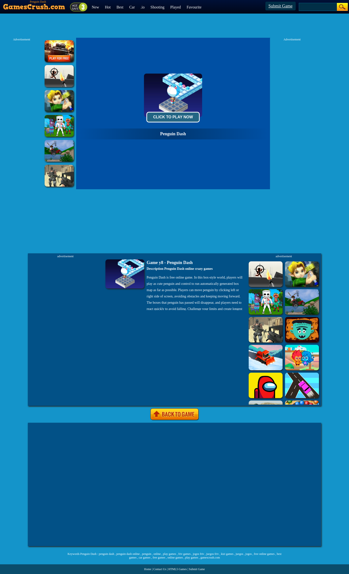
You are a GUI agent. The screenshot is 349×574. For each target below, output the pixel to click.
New (95, 7)
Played (175, 7)
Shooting (158, 7)
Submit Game (281, 6)
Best (120, 7)
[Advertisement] (174, 484)
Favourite (194, 7)
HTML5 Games (177, 569)
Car (132, 7)
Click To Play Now (173, 117)
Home (147, 569)
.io (142, 7)
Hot (108, 7)
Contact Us (159, 569)
